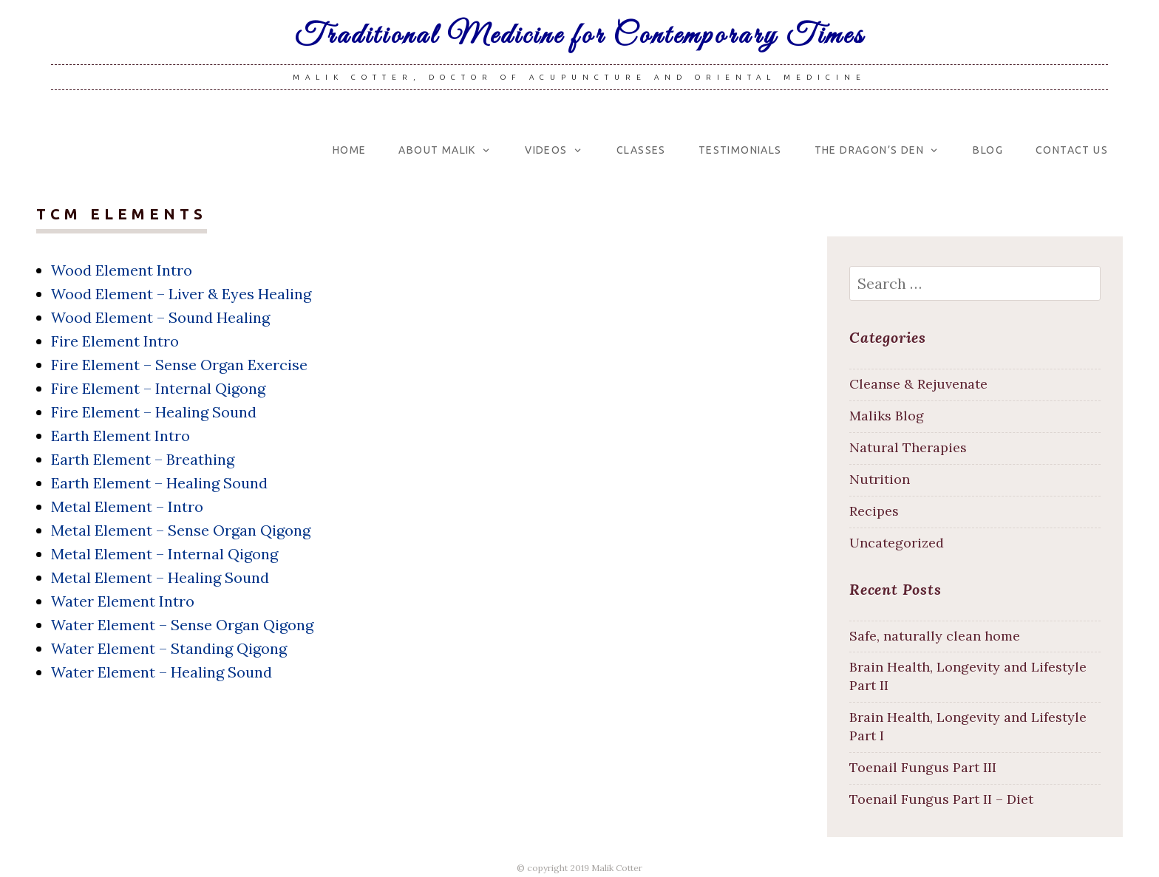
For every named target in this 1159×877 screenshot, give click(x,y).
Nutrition (879, 479)
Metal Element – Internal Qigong (164, 554)
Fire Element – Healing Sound (153, 412)
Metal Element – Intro (127, 506)
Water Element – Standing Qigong (169, 648)
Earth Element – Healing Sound (159, 483)
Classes (641, 150)
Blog (988, 150)
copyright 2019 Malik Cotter (584, 867)
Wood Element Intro (121, 270)
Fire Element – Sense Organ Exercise (179, 364)
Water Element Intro (122, 601)
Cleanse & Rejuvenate (918, 383)
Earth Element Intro (120, 435)
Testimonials (740, 150)
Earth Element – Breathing (142, 459)
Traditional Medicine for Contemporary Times (580, 36)
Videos (546, 150)
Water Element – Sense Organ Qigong (182, 624)
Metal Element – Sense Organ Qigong (180, 530)
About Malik (436, 150)
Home (350, 150)
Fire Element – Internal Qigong (158, 388)
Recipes (874, 510)
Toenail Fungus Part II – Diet (941, 799)
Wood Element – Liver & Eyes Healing (181, 293)
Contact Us (1072, 150)
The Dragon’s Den (869, 150)
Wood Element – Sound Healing (160, 317)
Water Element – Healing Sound (161, 672)
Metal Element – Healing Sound (160, 577)
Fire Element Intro (115, 341)
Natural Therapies (908, 447)
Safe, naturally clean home (934, 635)
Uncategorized (896, 542)
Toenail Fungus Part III (922, 767)
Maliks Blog (886, 415)
